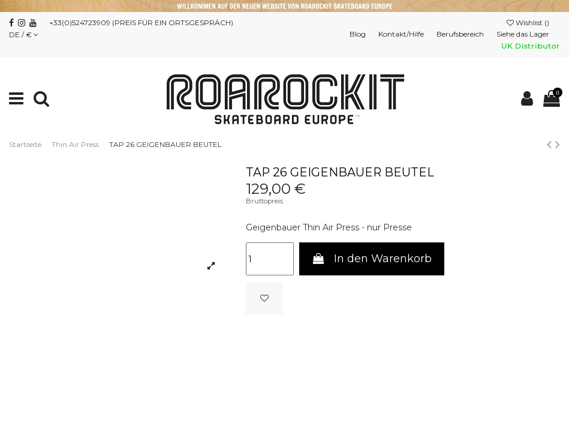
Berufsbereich (461, 33)
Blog (359, 33)
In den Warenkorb (372, 258)
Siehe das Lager (523, 33)
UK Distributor (530, 45)
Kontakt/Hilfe (402, 33)
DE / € (23, 34)
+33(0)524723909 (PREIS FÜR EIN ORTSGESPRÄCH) (141, 22)
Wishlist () (529, 22)
